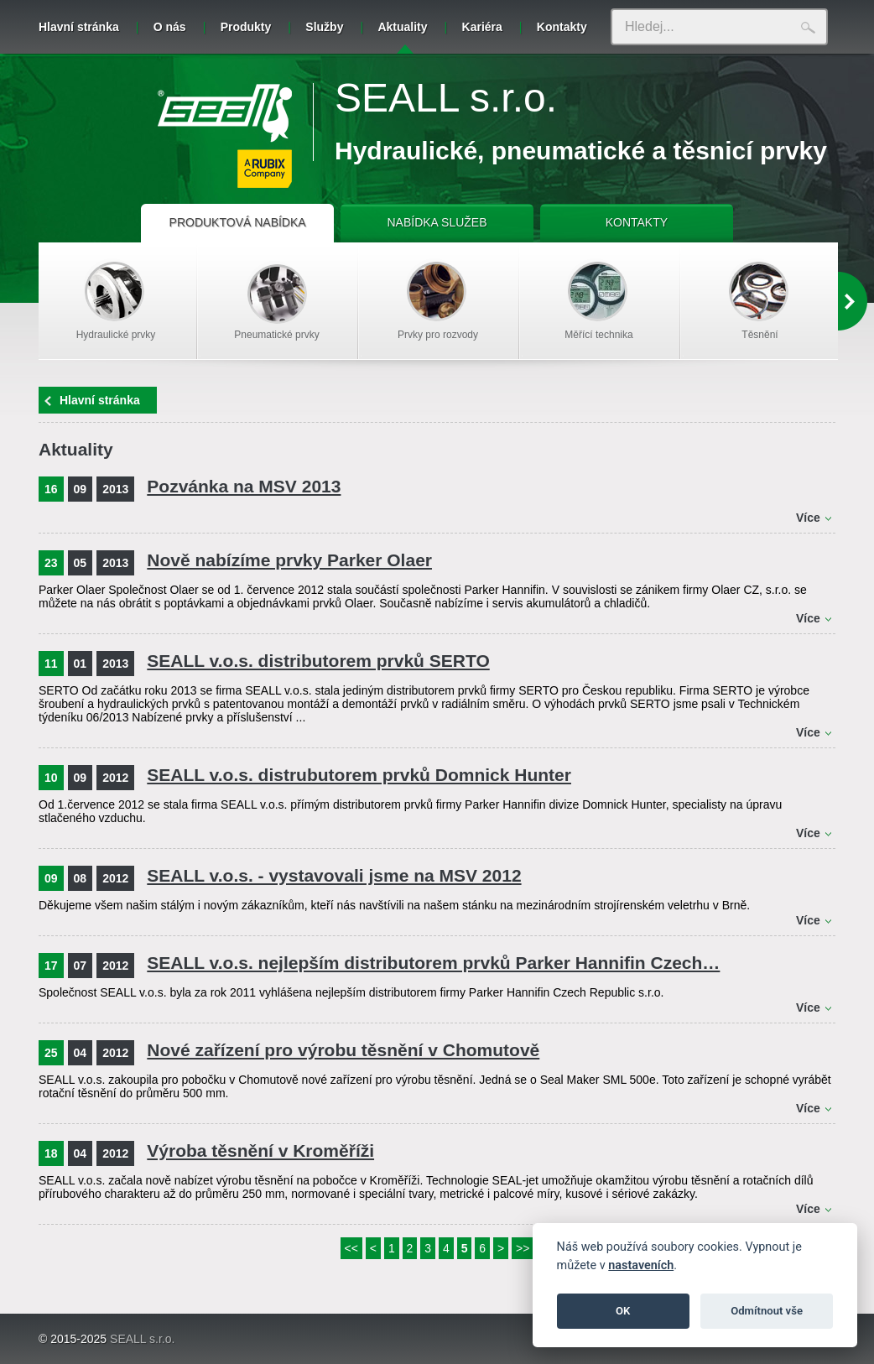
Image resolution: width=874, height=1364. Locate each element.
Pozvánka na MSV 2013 (244, 486)
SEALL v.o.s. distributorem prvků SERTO (318, 660)
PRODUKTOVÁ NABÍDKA (237, 222)
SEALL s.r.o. (446, 97)
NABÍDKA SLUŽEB (436, 222)
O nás (169, 27)
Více (808, 517)
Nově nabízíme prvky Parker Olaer (289, 560)
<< (351, 1248)
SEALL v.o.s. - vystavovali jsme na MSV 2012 (334, 875)
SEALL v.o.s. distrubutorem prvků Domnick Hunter (359, 774)
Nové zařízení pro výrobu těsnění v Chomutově (343, 1049)
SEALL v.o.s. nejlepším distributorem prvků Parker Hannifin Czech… (433, 962)
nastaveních (641, 1265)
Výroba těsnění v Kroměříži (260, 1150)
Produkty (246, 27)
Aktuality (402, 37)
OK (623, 1310)
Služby (324, 27)
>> (522, 1248)
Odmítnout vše (767, 1310)
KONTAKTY (637, 222)
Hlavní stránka (79, 27)
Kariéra (482, 27)
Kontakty (562, 27)
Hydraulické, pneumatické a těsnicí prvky (581, 150)
